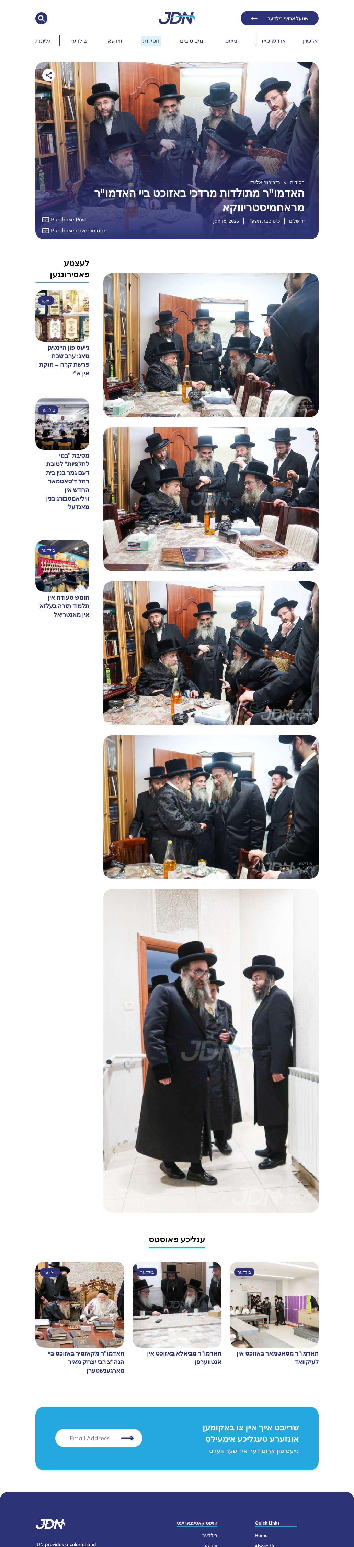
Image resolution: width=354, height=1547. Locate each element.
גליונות (43, 40)
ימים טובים (192, 40)
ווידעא (114, 40)
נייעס (231, 40)
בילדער (78, 40)
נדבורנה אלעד (265, 182)
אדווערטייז (274, 40)
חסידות (151, 40)
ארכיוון (310, 40)
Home (261, 1534)
